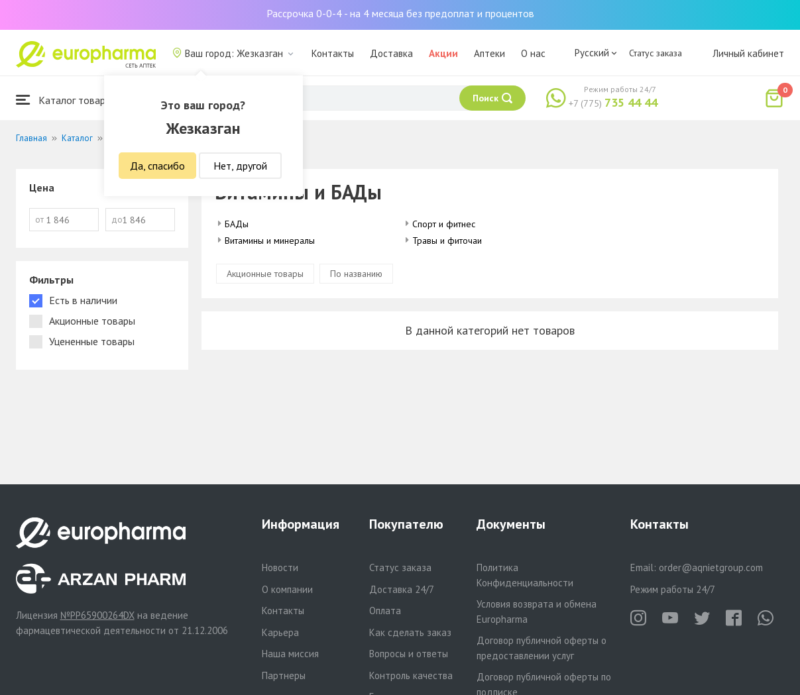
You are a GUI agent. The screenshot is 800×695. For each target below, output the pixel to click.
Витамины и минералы (270, 240)
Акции (443, 53)
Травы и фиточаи (447, 240)
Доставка (391, 53)
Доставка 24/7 (401, 589)
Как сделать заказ (410, 632)
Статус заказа (655, 53)
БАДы (237, 224)
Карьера (280, 632)
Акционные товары (265, 274)
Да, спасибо (157, 165)
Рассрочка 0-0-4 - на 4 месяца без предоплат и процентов (400, 13)
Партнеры (284, 675)
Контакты (333, 53)
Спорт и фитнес (443, 224)
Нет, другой (240, 165)
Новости (280, 567)
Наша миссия (290, 653)
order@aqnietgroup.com (711, 567)
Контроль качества (411, 675)
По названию (356, 274)
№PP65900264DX (97, 615)
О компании (287, 589)
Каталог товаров (66, 100)
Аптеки (489, 53)
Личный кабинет (748, 53)
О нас (533, 53)
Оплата (385, 610)
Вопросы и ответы (408, 653)
